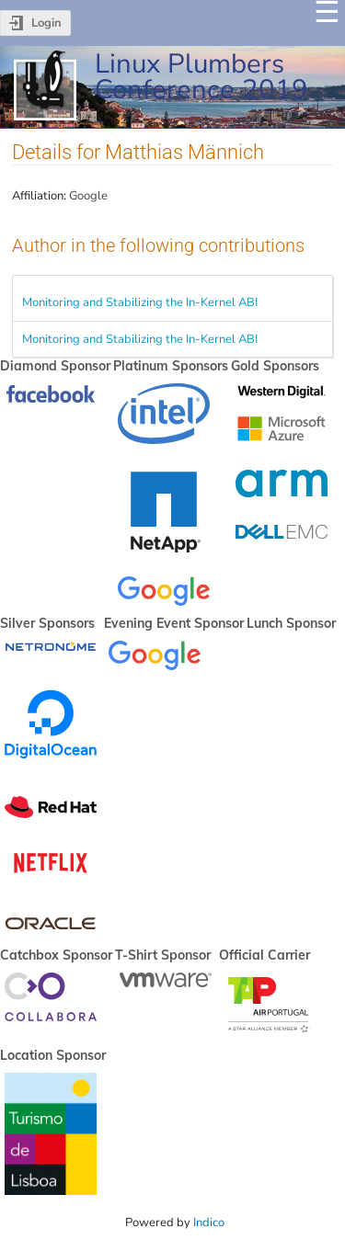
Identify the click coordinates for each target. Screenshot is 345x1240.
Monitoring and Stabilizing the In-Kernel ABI (140, 302)
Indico (208, 1222)
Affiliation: (39, 196)
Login (46, 23)
